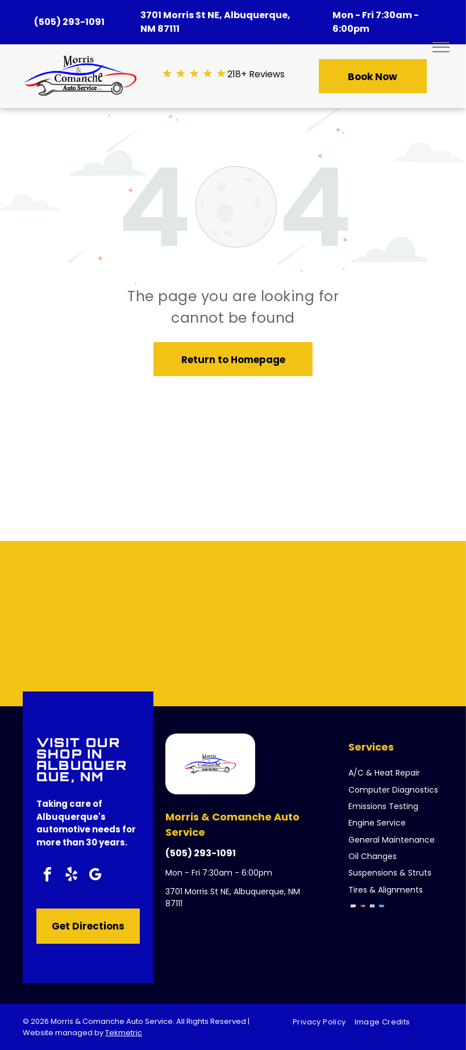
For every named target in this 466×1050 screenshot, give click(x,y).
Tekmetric (123, 1032)
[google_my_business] (95, 876)
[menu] (441, 47)
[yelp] (71, 876)
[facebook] (47, 876)
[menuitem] (323, 1022)
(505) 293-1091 (69, 21)
